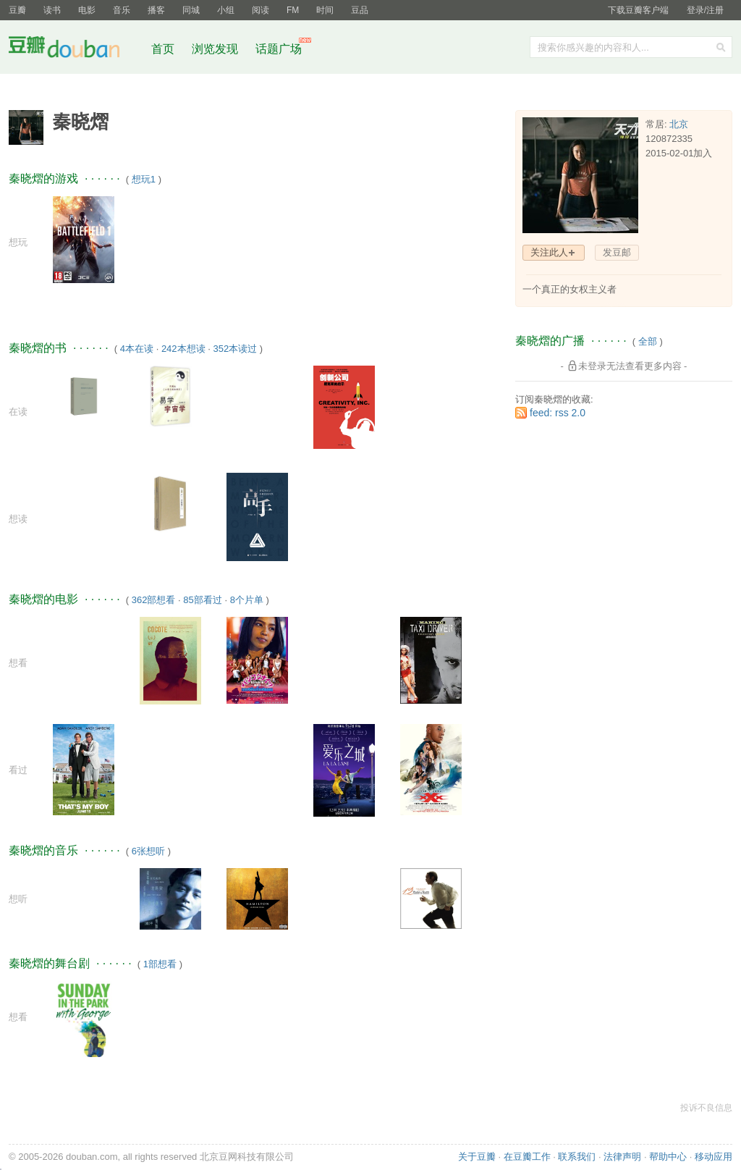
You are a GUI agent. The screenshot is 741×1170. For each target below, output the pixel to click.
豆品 (359, 10)
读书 (52, 10)
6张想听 (148, 851)
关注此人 (549, 252)
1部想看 (160, 964)
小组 (225, 10)
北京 (678, 124)
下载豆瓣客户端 (638, 10)
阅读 (260, 10)
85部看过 (202, 599)
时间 (325, 10)
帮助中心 (668, 1156)
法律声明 (622, 1156)
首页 (162, 49)
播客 (156, 10)
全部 (647, 341)
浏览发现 (216, 49)
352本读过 (235, 348)
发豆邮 (617, 252)
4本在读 (136, 348)
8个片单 (246, 599)
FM (293, 10)
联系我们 (577, 1156)
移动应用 (713, 1156)
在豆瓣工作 (527, 1156)
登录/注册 (705, 10)
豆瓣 (17, 10)
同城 (191, 10)
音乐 (121, 10)
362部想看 (154, 599)
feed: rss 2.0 (557, 412)
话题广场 (278, 49)
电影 (87, 10)
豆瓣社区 (75, 49)
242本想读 (183, 348)
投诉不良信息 (706, 1108)
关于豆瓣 (477, 1156)
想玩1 (144, 179)
